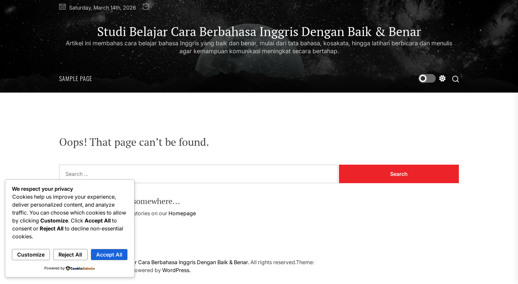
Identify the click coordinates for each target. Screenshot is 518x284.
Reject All (70, 254)
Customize (31, 254)
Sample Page (75, 78)
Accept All (109, 254)
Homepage (182, 213)
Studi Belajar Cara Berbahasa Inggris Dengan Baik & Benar (259, 31)
